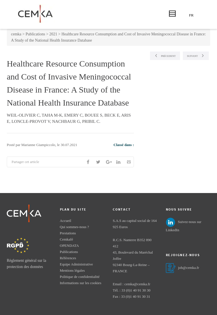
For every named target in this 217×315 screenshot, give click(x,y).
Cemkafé (66, 239)
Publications (69, 252)
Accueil (65, 220)
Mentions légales (72, 270)
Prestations (68, 233)
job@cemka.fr (188, 267)
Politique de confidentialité (80, 277)
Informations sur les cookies (80, 283)
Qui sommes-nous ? (74, 227)
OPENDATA (69, 245)
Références (68, 258)
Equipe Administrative (76, 264)
